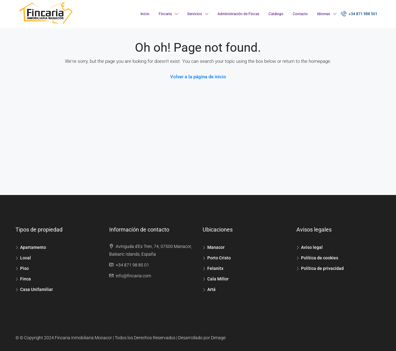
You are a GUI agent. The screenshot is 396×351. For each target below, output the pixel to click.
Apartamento (33, 247)
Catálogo (276, 14)
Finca (25, 278)
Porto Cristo (219, 257)
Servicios (194, 14)
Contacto (300, 14)
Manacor (216, 247)
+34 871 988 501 (359, 13)
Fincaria (165, 14)
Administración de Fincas (238, 14)
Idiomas (323, 14)
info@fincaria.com (133, 275)
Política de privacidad (322, 268)
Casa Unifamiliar (36, 289)
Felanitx (215, 268)
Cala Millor (218, 278)
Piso (24, 268)
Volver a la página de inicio (198, 77)
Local (25, 257)
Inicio (144, 14)
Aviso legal (312, 247)
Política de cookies (319, 257)
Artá (211, 289)
